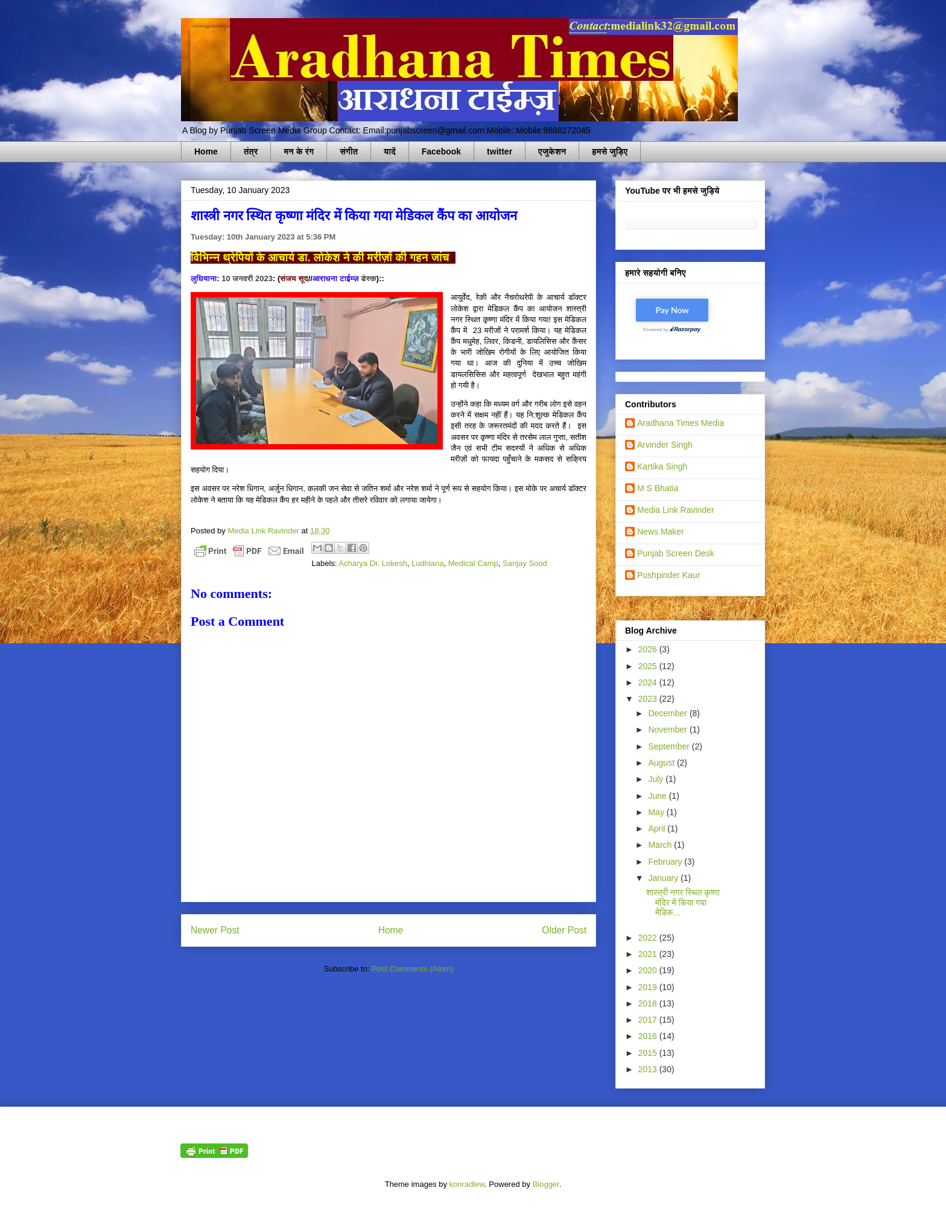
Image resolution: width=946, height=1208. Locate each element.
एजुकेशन (552, 151)
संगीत (349, 151)
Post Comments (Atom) (412, 968)
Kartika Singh (662, 466)
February (666, 861)
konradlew (467, 1184)
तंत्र (251, 151)
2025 (648, 666)
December (668, 713)
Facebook (441, 151)
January (664, 878)
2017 (648, 1020)
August (662, 763)
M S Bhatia (657, 488)
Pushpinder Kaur (668, 575)
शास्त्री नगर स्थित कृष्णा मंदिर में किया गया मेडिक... (683, 903)
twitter (499, 151)
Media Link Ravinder (675, 510)
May (657, 812)
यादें (390, 151)
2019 (648, 987)
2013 (648, 1069)
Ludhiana (427, 563)
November (668, 729)
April (657, 828)
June (658, 796)
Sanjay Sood (525, 563)
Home (206, 151)
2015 (648, 1053)
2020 (648, 970)
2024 (648, 682)
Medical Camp (473, 563)
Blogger (546, 1184)
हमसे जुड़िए (609, 151)
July (656, 779)
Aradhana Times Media (680, 423)
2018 (648, 1003)
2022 (648, 938)
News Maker (660, 531)
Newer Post (215, 930)
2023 (648, 699)
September (669, 746)
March (661, 845)
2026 (648, 649)
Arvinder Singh (665, 445)
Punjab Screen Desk (675, 553)
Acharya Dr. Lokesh (372, 563)
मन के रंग (299, 151)
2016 (648, 1036)
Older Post (564, 930)
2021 (648, 954)
